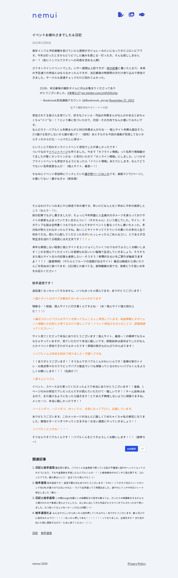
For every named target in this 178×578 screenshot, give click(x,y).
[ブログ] (121, 14)
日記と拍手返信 (45, 467)
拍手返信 (40, 483)
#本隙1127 (74, 93)
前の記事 (112, 68)
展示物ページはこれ (97, 174)
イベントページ (58, 152)
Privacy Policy (137, 563)
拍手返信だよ (43, 513)
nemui (45, 15)
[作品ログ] (131, 14)
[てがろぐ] (142, 14)
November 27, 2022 (121, 100)
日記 (35, 533)
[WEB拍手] (131, 449)
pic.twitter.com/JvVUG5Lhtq (99, 93)
